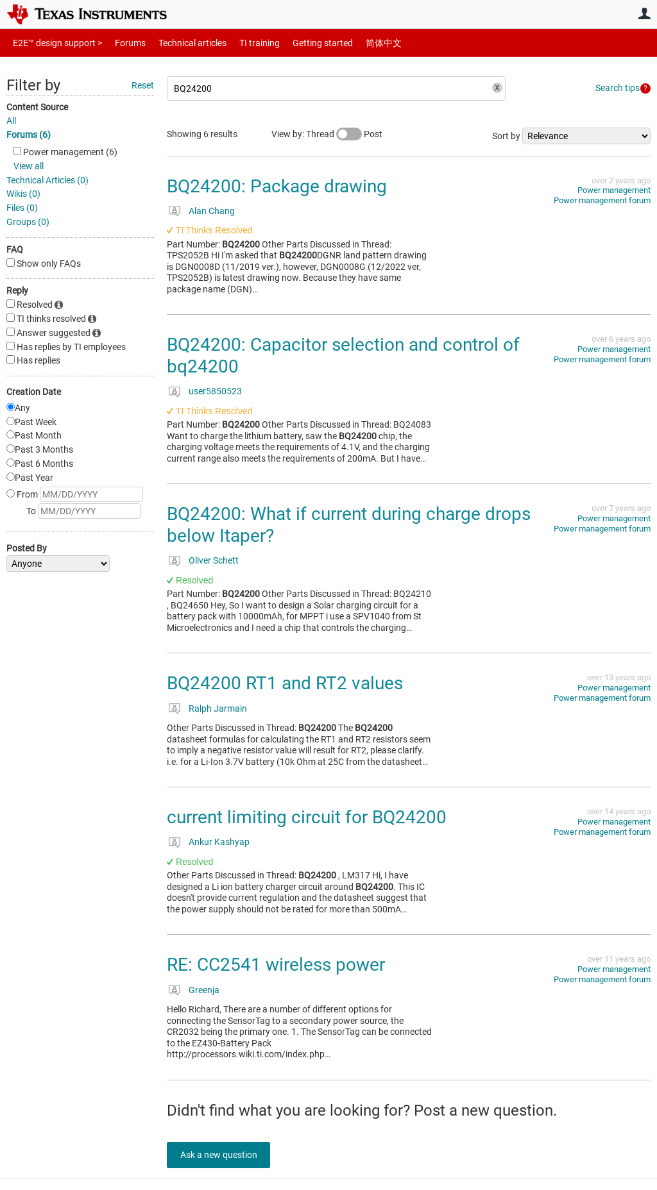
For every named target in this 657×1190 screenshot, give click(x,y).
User (644, 13)
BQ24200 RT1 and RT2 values (285, 683)
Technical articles (179, 42)
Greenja (204, 990)
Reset (143, 85)
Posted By (26, 548)
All (11, 120)
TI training (242, 42)
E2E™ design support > (53, 42)
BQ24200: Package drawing (277, 186)
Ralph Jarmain (218, 708)
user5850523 (215, 391)
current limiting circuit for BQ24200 (307, 817)
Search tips (617, 88)
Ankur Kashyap (219, 842)
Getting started (300, 42)
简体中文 (356, 42)
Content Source (37, 107)
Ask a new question (224, 1155)
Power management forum (602, 200)
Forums (120, 42)
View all (28, 166)
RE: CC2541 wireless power (276, 964)
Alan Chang (212, 211)
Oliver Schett (214, 560)
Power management (614, 190)
